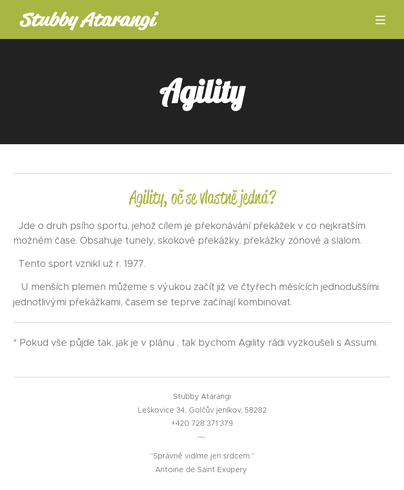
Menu (380, 20)
